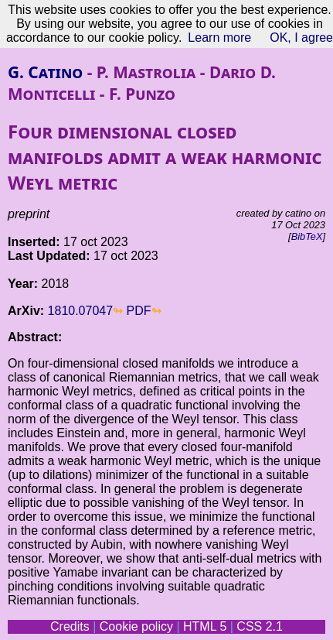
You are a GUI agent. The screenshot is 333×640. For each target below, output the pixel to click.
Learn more (219, 37)
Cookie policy (136, 626)
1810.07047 (81, 310)
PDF (139, 310)
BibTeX (307, 236)
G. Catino (45, 72)
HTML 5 (204, 626)
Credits (70, 626)
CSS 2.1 (259, 626)
